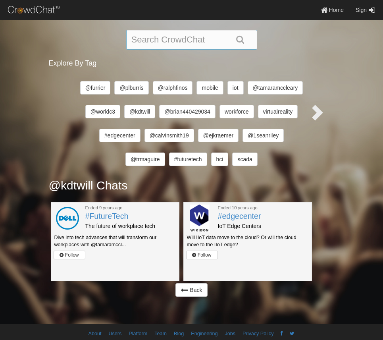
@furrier (95, 88)
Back (191, 290)
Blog (179, 333)
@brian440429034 (187, 111)
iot (236, 88)
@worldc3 (102, 111)
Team (160, 333)
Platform (138, 333)
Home (332, 10)
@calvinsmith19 (169, 135)
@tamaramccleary (275, 88)
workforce (237, 111)
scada (244, 159)
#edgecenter (119, 135)
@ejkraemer (218, 135)
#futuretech (188, 159)
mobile (210, 88)
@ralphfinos (173, 88)
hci (219, 159)
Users (114, 333)
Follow (69, 255)
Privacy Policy (258, 333)
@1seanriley (263, 135)
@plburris (131, 88)
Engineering (204, 333)
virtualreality (278, 111)
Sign (365, 10)
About (95, 333)
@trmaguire (145, 159)
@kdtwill (139, 111)
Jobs (230, 333)
